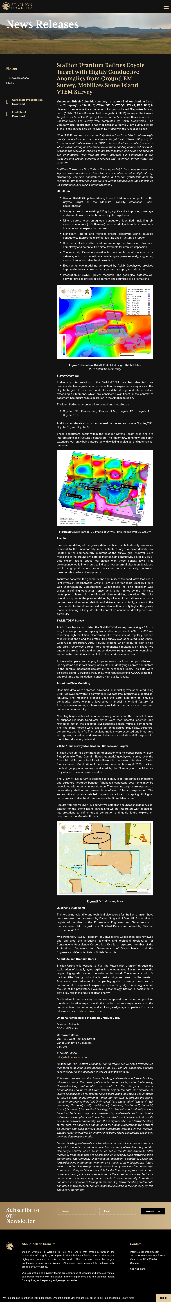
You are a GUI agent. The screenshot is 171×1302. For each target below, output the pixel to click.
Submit (153, 1211)
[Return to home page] (10, 1249)
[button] (166, 7)
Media (10, 83)
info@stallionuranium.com (73, 1057)
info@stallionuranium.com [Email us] (144, 1251)
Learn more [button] (128, 1298)
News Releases (19, 78)
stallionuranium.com (90, 1011)
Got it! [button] (163, 1298)
